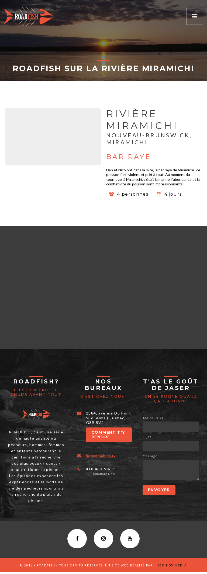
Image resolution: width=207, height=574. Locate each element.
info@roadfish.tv (103, 455)
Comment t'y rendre (108, 435)
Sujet (147, 437)
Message (150, 456)
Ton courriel (153, 418)
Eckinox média (171, 567)
